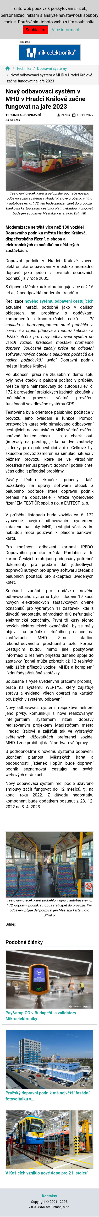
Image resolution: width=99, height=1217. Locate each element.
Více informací (65, 29)
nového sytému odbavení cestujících (59, 301)
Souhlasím (35, 29)
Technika (23, 68)
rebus (63, 115)
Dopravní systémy (52, 68)
